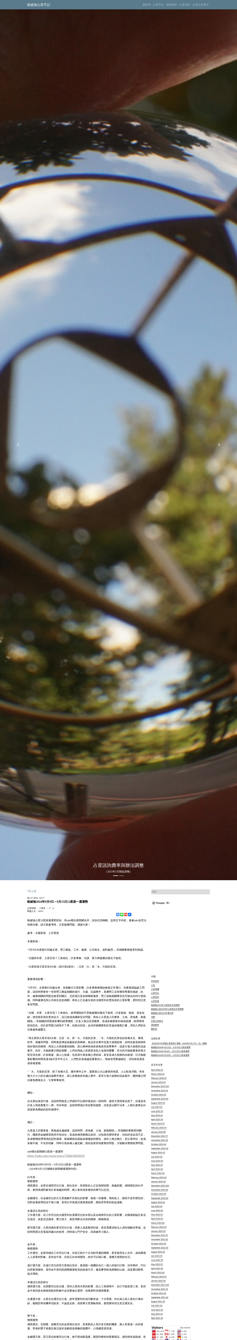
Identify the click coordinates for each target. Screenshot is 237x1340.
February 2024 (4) (158, 1180)
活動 (153, 1018)
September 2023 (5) (159, 1200)
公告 (153, 985)
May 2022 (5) (157, 1267)
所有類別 (155, 981)
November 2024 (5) (159, 1142)
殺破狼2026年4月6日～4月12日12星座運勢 (170, 1054)
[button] (18, 444)
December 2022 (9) (159, 1238)
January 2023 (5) (158, 1234)
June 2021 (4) (157, 1312)
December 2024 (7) (159, 1138)
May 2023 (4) (157, 1217)
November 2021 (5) (159, 1291)
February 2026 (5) (158, 1081)
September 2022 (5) (159, 1250)
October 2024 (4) (158, 1147)
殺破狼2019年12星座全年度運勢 (165, 1006)
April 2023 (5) (157, 1221)
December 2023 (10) (160, 1188)
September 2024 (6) (159, 1151)
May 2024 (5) (157, 1167)
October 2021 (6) (158, 1296)
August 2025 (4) (158, 1105)
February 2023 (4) (158, 1229)
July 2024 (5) (156, 1159)
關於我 (154, 1031)
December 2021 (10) (160, 1287)
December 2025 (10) (160, 1089)
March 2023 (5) (157, 1225)
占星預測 (155, 1002)
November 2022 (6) (159, 1242)
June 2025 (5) (157, 1114)
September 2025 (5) (159, 1101)
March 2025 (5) (157, 1126)
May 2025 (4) (157, 1118)
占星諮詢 (155, 998)
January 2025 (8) (158, 1134)
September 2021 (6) (159, 1300)
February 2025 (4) (158, 1130)
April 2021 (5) (157, 1320)
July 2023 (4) (156, 1209)
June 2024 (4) (157, 1163)
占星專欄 (155, 989)
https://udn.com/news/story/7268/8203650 (55, 1156)
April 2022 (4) (157, 1271)
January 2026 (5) (158, 1085)
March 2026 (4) (157, 1076)
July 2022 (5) (156, 1258)
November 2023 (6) (159, 1192)
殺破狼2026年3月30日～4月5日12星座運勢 (170, 1058)
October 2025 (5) (158, 1097)
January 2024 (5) (158, 1184)
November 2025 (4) (159, 1093)
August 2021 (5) (158, 1304)
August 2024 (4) (158, 1155)
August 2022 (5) (158, 1254)
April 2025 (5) (157, 1122)
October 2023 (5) (158, 1196)
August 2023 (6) (158, 1205)
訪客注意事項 (157, 1022)
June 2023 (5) (157, 1213)
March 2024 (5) (157, 1176)
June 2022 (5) (157, 1263)
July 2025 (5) (156, 1109)
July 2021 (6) (156, 1308)
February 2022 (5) (158, 1279)
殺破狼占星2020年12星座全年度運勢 (167, 1010)
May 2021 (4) (157, 1316)
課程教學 (155, 1027)
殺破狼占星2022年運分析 (162, 1014)
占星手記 (155, 994)
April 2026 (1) (157, 1072)
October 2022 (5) (158, 1246)
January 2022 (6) (158, 1283)
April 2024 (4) (157, 1172)
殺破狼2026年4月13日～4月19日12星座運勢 (171, 1049)
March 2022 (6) (157, 1275)
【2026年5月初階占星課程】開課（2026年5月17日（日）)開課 (179, 1045)
